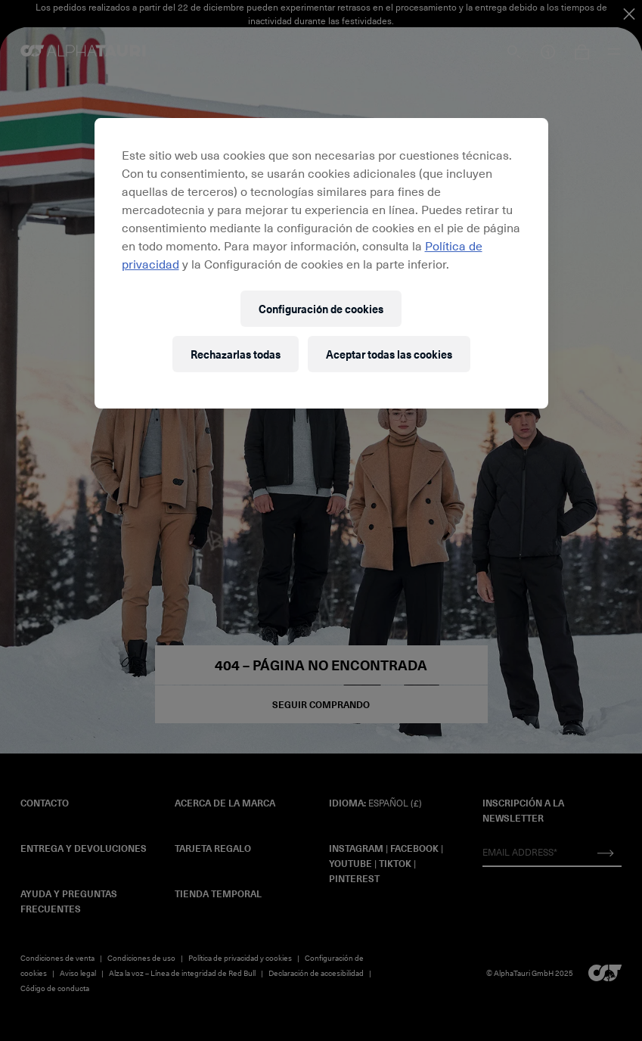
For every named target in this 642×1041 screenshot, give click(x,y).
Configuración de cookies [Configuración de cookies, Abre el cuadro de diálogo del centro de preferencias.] (321, 309)
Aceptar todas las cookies (389, 354)
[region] (321, 263)
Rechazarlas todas (236, 354)
